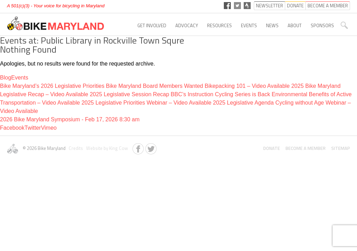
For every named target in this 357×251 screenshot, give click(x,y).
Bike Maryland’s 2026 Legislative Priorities (52, 86)
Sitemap (340, 148)
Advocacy (186, 25)
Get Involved (151, 25)
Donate (271, 148)
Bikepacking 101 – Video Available (247, 86)
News (272, 25)
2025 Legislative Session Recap (129, 94)
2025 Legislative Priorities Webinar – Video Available (147, 103)
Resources (219, 25)
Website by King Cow (106, 148)
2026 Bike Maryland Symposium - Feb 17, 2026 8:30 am (69, 119)
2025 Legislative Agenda (243, 103)
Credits (75, 148)
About (295, 25)
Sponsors (322, 25)
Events (249, 25)
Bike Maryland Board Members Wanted (154, 86)
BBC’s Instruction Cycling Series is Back (220, 94)
